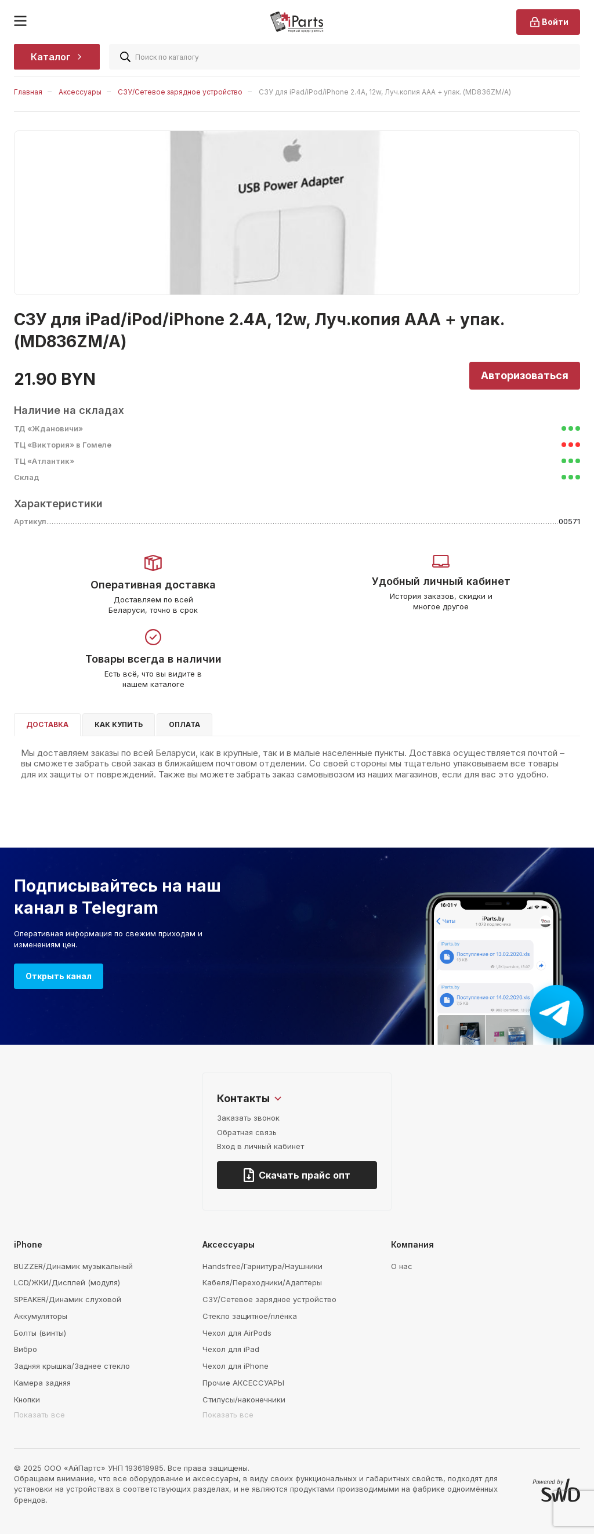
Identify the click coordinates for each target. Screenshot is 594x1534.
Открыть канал (59, 976)
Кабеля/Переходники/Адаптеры (262, 1282)
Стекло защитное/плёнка (249, 1316)
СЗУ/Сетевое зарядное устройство (180, 92)
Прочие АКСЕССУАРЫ (243, 1382)
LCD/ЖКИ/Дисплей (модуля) (67, 1282)
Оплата (184, 724)
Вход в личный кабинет (260, 1146)
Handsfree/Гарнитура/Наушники (262, 1266)
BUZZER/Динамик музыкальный (73, 1266)
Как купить (119, 724)
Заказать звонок (248, 1117)
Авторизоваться (524, 375)
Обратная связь (247, 1132)
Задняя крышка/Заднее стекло (72, 1366)
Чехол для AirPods (236, 1332)
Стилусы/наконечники (243, 1399)
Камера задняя (42, 1382)
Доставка (47, 724)
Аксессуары (80, 92)
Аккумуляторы (40, 1316)
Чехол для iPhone (235, 1366)
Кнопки (27, 1399)
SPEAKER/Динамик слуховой (67, 1299)
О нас (401, 1266)
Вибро (25, 1349)
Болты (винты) (40, 1332)
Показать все (39, 1414)
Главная (28, 92)
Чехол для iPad (230, 1349)
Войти (548, 22)
